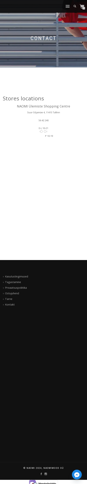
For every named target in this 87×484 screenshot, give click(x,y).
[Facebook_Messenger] (77, 474)
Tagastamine (13, 282)
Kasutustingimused (16, 276)
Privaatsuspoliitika (16, 287)
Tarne (8, 299)
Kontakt (10, 304)
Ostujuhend (12, 293)
